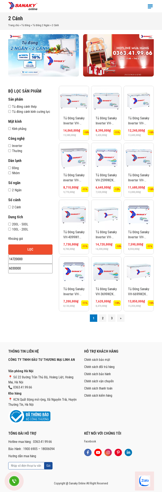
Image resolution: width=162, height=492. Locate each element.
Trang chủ (13, 25)
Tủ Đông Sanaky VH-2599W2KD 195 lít (106, 178)
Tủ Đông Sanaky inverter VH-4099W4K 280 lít (74, 178)
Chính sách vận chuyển (99, 381)
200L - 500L (18, 224)
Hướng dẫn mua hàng (22, 456)
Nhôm (14, 173)
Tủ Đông (25, 25)
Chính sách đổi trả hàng (99, 367)
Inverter (15, 146)
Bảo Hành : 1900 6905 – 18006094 (31, 449)
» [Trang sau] (121, 318)
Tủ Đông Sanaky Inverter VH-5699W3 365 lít (138, 178)
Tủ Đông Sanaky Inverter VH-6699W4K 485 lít (106, 235)
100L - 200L (18, 229)
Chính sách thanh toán (98, 388)
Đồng (13, 168)
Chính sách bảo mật (97, 360)
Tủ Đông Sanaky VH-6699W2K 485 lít (138, 292)
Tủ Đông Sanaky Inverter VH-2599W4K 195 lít (74, 292)
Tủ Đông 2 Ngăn (41, 25)
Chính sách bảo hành (97, 374)
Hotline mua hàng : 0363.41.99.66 (30, 442)
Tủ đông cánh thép (22, 107)
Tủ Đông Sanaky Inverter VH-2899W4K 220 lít (138, 235)
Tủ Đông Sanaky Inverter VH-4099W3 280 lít (106, 121)
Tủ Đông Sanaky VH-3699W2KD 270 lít (106, 292)
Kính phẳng (17, 129)
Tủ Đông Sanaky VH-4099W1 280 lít (74, 235)
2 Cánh (14, 207)
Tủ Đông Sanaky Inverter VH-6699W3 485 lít (74, 121)
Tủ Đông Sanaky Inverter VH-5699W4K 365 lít (138, 121)
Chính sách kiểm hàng (98, 396)
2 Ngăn (15, 190)
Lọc (30, 249)
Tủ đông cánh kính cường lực (29, 112)
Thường (15, 151)
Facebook (90, 441)
